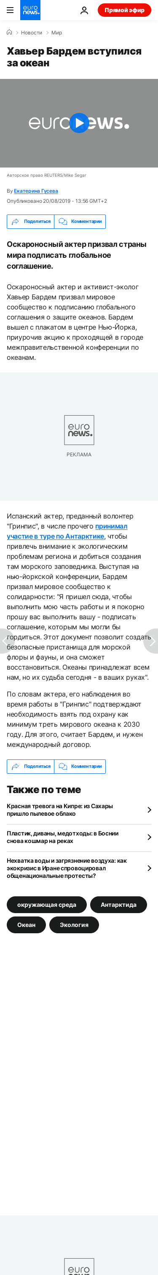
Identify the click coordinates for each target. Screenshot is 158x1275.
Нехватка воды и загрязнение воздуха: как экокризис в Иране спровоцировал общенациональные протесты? (67, 868)
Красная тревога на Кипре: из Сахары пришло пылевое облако (60, 809)
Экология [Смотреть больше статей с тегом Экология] (74, 924)
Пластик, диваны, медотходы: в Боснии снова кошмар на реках (62, 837)
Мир (56, 32)
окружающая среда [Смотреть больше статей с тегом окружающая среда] (46, 904)
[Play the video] (79, 123)
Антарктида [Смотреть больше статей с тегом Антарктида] (119, 904)
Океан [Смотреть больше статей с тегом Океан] (26, 924)
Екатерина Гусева (36, 191)
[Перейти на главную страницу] (30, 10)
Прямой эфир (124, 9)
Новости (31, 32)
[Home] (9, 32)
